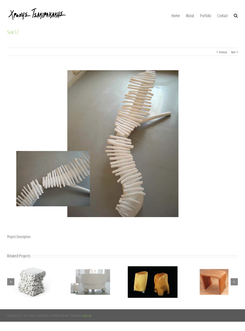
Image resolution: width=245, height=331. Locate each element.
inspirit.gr (87, 316)
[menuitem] (179, 14)
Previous (223, 52)
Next (233, 52)
